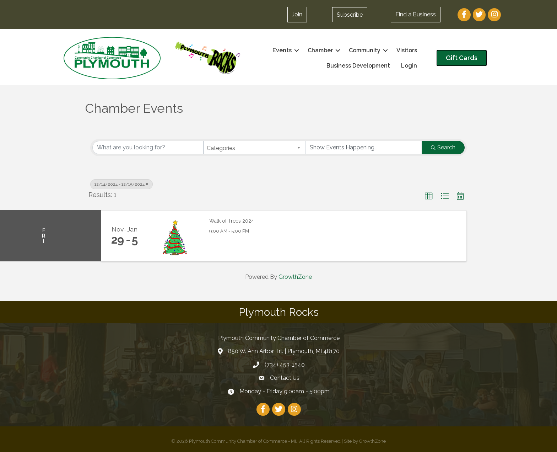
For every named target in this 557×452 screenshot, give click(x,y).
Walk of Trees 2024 (231, 221)
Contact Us (284, 377)
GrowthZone (295, 276)
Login (409, 65)
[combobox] (254, 147)
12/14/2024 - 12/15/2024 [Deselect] (121, 184)
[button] (349, 14)
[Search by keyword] (148, 147)
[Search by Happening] (363, 147)
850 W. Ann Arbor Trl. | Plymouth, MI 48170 (284, 351)
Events (282, 50)
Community (364, 50)
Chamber (320, 50)
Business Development (358, 65)
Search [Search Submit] (443, 147)
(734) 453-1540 (285, 364)
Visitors (406, 50)
